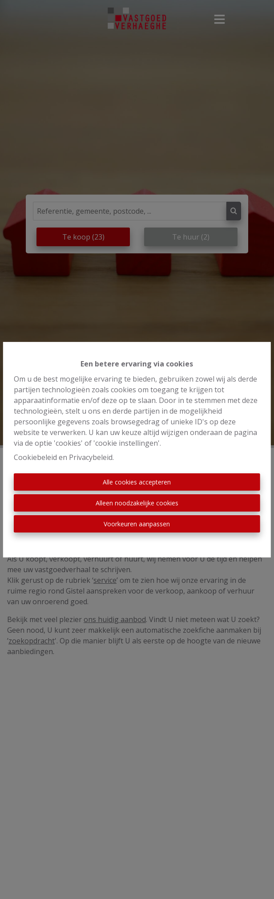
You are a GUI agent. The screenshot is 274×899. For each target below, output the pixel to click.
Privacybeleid (91, 457)
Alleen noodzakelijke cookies (137, 503)
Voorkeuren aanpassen (137, 524)
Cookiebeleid (35, 457)
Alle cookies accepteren (137, 482)
